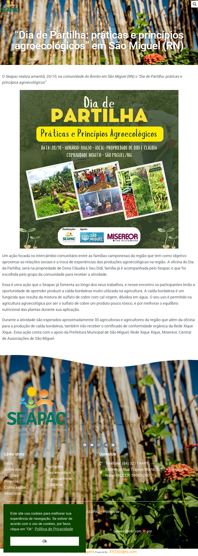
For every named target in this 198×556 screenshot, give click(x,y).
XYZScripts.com (123, 552)
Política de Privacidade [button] (54, 529)
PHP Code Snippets (77, 552)
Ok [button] (44, 541)
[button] (194, 4)
